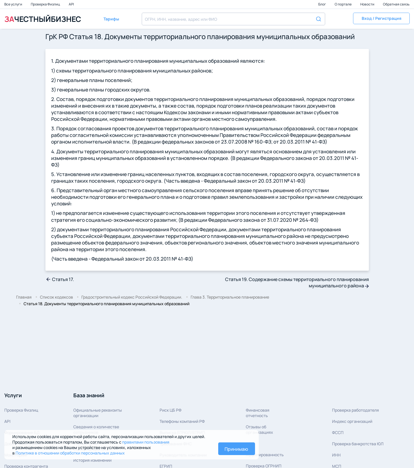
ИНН (336, 455)
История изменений (92, 460)
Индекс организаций (352, 421)
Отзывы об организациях (259, 429)
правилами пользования (145, 442)
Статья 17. (59, 279)
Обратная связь (396, 4)
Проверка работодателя (355, 410)
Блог (322, 4)
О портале (343, 4)
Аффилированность (265, 454)
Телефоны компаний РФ (182, 421)
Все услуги (13, 4)
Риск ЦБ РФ (170, 410)
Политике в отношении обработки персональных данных (70, 453)
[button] (381, 19)
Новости (367, 4)
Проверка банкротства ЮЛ (358, 443)
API (71, 4)
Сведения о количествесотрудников (96, 429)
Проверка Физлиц (46, 4)
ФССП (338, 432)
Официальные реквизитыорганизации (97, 412)
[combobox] (233, 19)
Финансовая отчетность (257, 412)
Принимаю (236, 449)
